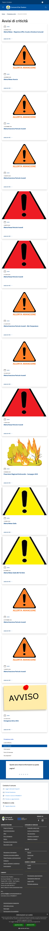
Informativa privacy (9, 906)
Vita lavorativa (31, 834)
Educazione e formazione (10, 852)
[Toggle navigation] (3, 7)
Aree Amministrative (9, 831)
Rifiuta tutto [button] (30, 925)
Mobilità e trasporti (32, 839)
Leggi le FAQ (30, 881)
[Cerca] (46, 7)
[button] (24, 928)
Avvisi (7, 26)
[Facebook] (38, 820)
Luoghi (29, 865)
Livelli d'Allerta (7, 743)
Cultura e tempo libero (33, 831)
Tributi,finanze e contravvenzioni (12, 858)
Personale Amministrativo (10, 842)
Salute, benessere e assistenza (11, 863)
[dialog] (24, 922)
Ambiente (6, 861)
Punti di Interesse (8, 752)
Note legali (6, 909)
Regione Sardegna (7, 2)
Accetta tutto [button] (18, 925)
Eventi (29, 868)
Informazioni (7, 749)
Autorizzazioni (7, 866)
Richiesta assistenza (32, 884)
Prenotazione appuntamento (34, 876)
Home (3, 14)
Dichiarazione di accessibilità (11, 911)
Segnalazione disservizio (33, 878)
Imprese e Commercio (33, 836)
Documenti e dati (8, 845)
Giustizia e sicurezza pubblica (11, 855)
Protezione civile (11, 14)
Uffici (5, 834)
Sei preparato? (7, 755)
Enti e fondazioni (8, 836)
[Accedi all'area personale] (42, 2)
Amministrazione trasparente (11, 903)
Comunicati (30, 855)
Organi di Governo (8, 828)
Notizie (29, 852)
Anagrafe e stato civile (33, 828)
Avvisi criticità (7, 746)
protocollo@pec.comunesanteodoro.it (11, 894)
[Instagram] (42, 820)
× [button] (47, 914)
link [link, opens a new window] (39, 921)
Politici (5, 839)
